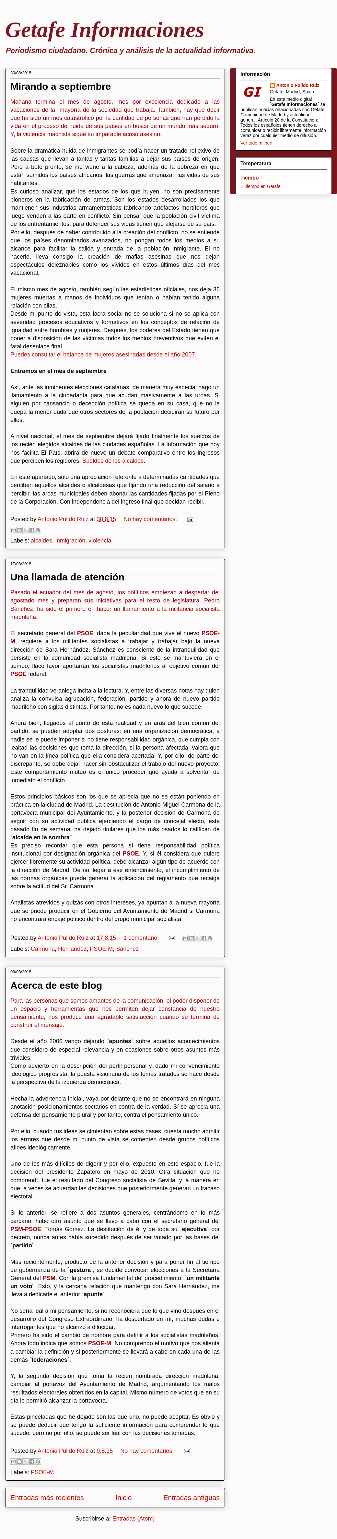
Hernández (72, 949)
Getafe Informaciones (104, 29)
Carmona (43, 949)
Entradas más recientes (47, 1498)
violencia (99, 540)
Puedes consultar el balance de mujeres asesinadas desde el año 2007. (103, 354)
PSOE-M (101, 949)
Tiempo (249, 178)
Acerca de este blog (56, 985)
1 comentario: (141, 938)
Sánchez (127, 949)
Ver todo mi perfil (257, 143)
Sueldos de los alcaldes (113, 461)
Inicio (123, 1498)
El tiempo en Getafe (260, 186)
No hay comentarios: (151, 519)
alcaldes (41, 540)
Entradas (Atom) (133, 1518)
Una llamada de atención (67, 577)
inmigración (70, 540)
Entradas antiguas (191, 1498)
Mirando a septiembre (60, 86)
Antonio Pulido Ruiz (298, 85)
